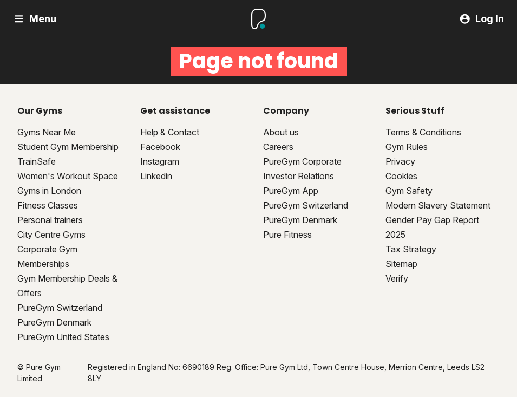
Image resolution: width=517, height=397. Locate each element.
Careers (278, 146)
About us (281, 132)
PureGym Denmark (54, 322)
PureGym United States (63, 336)
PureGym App (290, 190)
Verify (396, 278)
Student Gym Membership (68, 146)
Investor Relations (298, 176)
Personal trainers (50, 219)
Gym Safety (409, 190)
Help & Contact (169, 132)
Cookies (401, 176)
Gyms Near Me (46, 132)
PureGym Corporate (302, 161)
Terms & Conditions (423, 132)
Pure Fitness (287, 234)
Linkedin (156, 176)
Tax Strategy (410, 249)
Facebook (160, 146)
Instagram (159, 161)
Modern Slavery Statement (437, 205)
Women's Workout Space (67, 176)
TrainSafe (36, 161)
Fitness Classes (47, 205)
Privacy (400, 161)
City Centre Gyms (51, 234)
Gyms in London (49, 190)
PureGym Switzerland (59, 307)
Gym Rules (406, 146)
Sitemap (401, 263)
